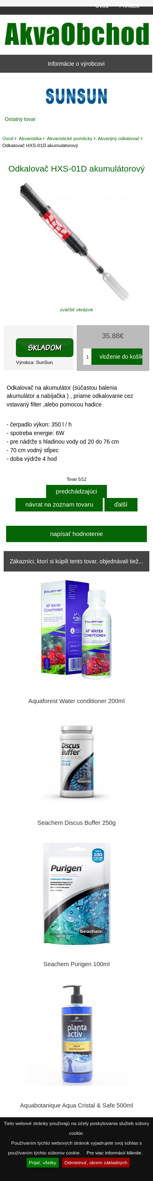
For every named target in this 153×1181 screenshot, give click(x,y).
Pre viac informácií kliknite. (114, 1152)
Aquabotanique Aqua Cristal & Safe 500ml (76, 1105)
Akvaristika (30, 138)
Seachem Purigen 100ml (76, 964)
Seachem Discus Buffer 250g (77, 822)
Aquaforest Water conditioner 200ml (77, 701)
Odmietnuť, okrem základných (96, 1162)
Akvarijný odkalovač (119, 138)
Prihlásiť (129, 5)
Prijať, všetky (42, 1162)
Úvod (102, 5)
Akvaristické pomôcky (69, 138)
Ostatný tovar (20, 119)
